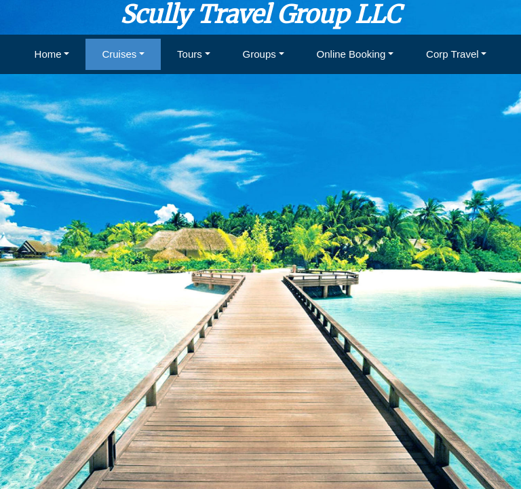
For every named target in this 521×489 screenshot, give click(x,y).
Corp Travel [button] (452, 54)
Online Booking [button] (351, 54)
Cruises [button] (119, 54)
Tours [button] (189, 54)
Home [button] (48, 54)
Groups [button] (259, 54)
